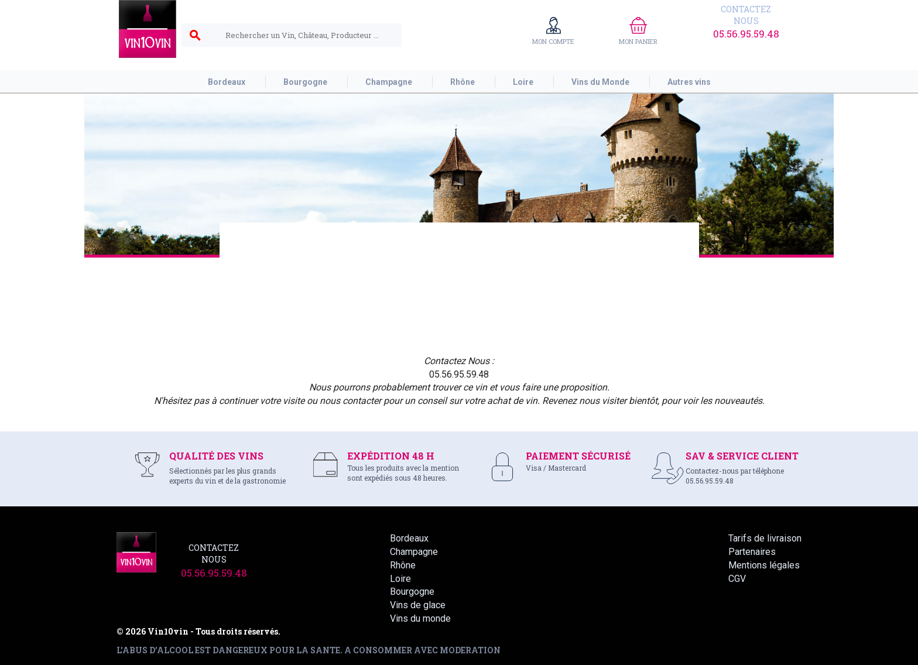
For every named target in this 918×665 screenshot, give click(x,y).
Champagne (414, 551)
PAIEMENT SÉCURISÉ (578, 456)
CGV (737, 578)
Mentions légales (764, 565)
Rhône (403, 565)
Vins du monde (420, 618)
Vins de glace (418, 605)
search (195, 36)
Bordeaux (409, 538)
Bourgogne (412, 591)
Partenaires (752, 551)
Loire (400, 578)
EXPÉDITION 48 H (390, 456)
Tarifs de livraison (764, 538)
